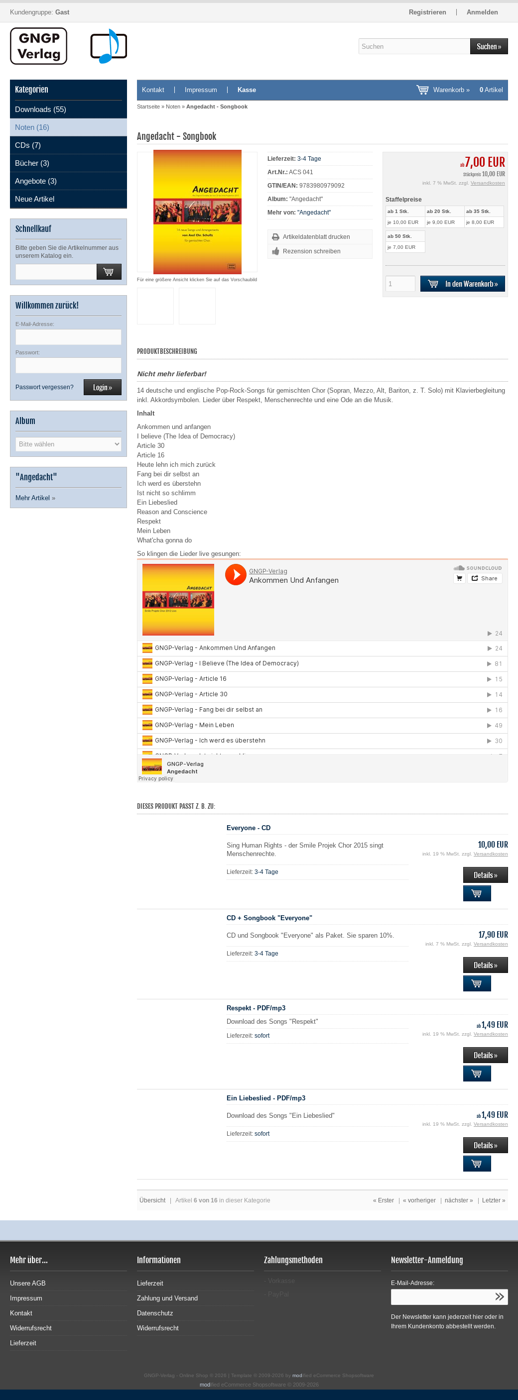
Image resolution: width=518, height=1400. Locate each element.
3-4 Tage (309, 158)
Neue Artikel (34, 199)
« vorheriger (419, 1200)
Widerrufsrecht (31, 1328)
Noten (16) (32, 127)
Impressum (201, 90)
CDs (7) (28, 145)
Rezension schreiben (312, 251)
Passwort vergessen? (44, 387)
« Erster (383, 1200)
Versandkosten (488, 183)
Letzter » (494, 1200)
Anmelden (482, 12)
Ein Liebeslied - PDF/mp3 (266, 1098)
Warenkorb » (468, 90)
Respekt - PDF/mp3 (256, 1008)
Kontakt (153, 90)
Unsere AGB (28, 1283)
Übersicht (152, 1200)
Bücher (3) (32, 163)
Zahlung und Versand (167, 1298)
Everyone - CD (248, 828)
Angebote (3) (36, 181)
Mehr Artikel (32, 498)
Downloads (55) (40, 109)
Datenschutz (155, 1313)
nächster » (459, 1200)
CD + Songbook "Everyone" (269, 918)
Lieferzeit (23, 1343)
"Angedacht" (314, 212)
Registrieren (427, 12)
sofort (262, 1035)
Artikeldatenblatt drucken (316, 236)
